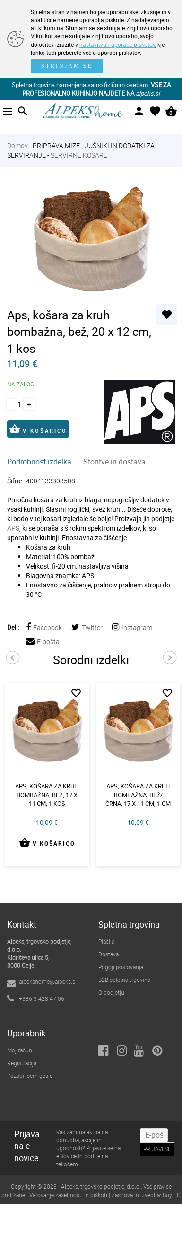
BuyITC (172, 1195)
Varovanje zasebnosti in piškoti (68, 1195)
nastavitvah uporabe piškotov (117, 44)
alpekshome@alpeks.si (48, 981)
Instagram (132, 627)
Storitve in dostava (114, 461)
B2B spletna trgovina (124, 979)
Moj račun (19, 1050)
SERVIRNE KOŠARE (79, 154)
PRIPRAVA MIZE (56, 145)
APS (13, 528)
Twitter (87, 627)
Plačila (106, 941)
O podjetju (111, 992)
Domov (17, 145)
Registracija (21, 1063)
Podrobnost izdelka (39, 461)
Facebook (44, 627)
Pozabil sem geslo (30, 1075)
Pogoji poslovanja (120, 967)
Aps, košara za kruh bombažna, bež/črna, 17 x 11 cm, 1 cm (138, 795)
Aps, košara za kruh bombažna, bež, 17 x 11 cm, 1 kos (46, 795)
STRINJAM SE (67, 65)
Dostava (108, 954)
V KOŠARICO (38, 429)
